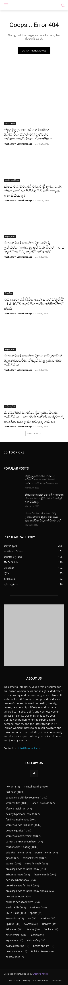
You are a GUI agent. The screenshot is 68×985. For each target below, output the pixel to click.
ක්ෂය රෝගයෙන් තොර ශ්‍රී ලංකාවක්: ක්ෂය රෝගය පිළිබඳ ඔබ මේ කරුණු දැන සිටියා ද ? (33, 191)
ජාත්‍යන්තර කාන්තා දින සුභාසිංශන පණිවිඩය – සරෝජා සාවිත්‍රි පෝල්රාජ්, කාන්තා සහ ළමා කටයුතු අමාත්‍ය (34, 417)
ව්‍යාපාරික (8, 293)
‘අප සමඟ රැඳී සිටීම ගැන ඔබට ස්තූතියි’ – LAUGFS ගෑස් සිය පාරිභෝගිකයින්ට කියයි (34, 304)
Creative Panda (40, 973)
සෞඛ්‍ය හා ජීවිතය (12, 180)
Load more (34, 433)
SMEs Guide (10, 123)
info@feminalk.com (29, 748)
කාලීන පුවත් (10, 236)
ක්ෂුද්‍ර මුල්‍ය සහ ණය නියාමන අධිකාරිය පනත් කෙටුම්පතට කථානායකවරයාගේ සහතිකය (28, 134)
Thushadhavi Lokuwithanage (18, 143)
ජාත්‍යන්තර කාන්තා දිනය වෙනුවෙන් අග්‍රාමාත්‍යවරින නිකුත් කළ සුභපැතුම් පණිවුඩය (33, 360)
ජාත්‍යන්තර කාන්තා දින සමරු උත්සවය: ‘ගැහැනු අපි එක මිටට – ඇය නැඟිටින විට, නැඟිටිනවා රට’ (34, 247)
